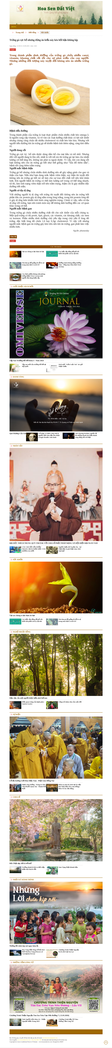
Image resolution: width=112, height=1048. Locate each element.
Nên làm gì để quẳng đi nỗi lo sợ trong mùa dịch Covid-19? (33, 264)
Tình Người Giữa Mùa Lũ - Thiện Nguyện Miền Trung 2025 (34, 1020)
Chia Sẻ (16, 797)
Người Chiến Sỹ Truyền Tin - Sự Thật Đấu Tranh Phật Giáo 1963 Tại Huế (70, 549)
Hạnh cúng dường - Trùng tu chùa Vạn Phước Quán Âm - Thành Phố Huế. (34, 786)
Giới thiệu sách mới (23, 286)
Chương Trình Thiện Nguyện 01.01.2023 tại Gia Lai (69, 951)
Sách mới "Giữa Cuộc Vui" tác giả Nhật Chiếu (71, 365)
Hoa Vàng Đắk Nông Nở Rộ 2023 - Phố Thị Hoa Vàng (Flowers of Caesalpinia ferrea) (34, 952)
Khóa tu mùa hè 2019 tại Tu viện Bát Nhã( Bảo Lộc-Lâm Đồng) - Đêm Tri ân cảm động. (70, 786)
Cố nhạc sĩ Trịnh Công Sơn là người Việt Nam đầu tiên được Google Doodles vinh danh (49, 435)
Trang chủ (20, 32)
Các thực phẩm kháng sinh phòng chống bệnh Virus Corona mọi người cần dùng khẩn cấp (33, 276)
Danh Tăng (18, 377)
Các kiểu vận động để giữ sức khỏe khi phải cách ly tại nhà (69, 252)
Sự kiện (16, 714)
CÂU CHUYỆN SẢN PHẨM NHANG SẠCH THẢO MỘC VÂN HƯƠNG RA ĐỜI (34, 549)
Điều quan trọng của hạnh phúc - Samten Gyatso (33, 703)
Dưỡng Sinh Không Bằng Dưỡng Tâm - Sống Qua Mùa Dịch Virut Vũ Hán (70, 265)
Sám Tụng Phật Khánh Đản (68, 867)
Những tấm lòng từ (23, 962)
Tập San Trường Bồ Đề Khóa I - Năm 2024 (27, 361)
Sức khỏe (44, 32)
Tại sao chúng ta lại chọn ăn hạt (33, 251)
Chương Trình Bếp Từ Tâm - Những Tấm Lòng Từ (69, 1020)
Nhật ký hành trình (23, 880)
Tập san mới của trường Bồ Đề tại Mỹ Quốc (34, 365)
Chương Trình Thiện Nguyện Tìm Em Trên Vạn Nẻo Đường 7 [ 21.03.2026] (39, 1015)
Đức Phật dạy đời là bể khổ (21, 863)
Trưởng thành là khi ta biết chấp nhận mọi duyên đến (33, 868)
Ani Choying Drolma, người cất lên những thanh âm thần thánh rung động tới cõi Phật (86, 435)
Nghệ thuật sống (22, 632)
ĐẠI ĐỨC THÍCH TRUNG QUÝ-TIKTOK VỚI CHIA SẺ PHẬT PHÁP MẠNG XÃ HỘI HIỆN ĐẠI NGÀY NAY (54, 543)
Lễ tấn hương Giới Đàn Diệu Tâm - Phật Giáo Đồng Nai (32, 781)
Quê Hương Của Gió (18, 433)
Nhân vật (18, 446)
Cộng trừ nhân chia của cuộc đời (70, 702)
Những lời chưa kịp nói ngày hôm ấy (24, 946)
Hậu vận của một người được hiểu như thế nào (28, 698)
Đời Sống (32, 32)
